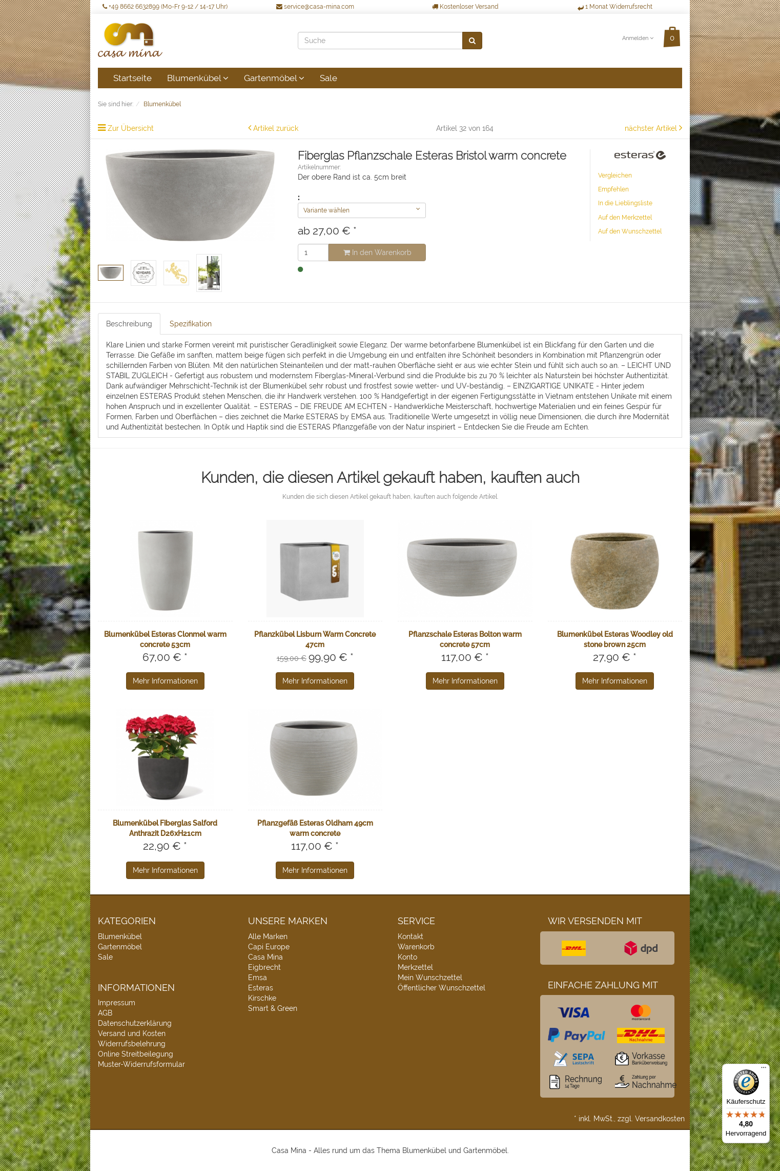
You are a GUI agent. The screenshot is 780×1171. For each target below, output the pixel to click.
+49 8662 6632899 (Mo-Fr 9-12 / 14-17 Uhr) (165, 6)
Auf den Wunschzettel (630, 231)
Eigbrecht (264, 967)
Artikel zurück (275, 128)
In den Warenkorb (377, 252)
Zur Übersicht (131, 128)
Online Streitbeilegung (135, 1054)
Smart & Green (272, 1008)
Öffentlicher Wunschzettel (441, 988)
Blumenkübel (198, 78)
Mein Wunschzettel (430, 977)
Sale (328, 78)
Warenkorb (416, 947)
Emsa (257, 977)
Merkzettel (415, 967)
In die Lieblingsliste (625, 203)
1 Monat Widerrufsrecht (615, 6)
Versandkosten (660, 1119)
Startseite (132, 78)
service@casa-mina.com (315, 6)
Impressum (116, 1003)
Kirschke (262, 998)
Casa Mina (265, 957)
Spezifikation (191, 324)
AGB (105, 1013)
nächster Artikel (652, 128)
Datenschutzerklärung (135, 1023)
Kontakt (410, 936)
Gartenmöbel (274, 78)
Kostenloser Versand (465, 6)
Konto (407, 957)
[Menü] (763, 1070)
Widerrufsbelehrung (132, 1044)
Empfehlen (613, 189)
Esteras (260, 988)
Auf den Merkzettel (625, 217)
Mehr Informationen (165, 681)
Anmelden (637, 38)
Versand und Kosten (132, 1033)
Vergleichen (615, 175)
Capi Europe (269, 947)
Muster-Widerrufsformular (141, 1064)
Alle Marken (268, 936)
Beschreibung (129, 324)
